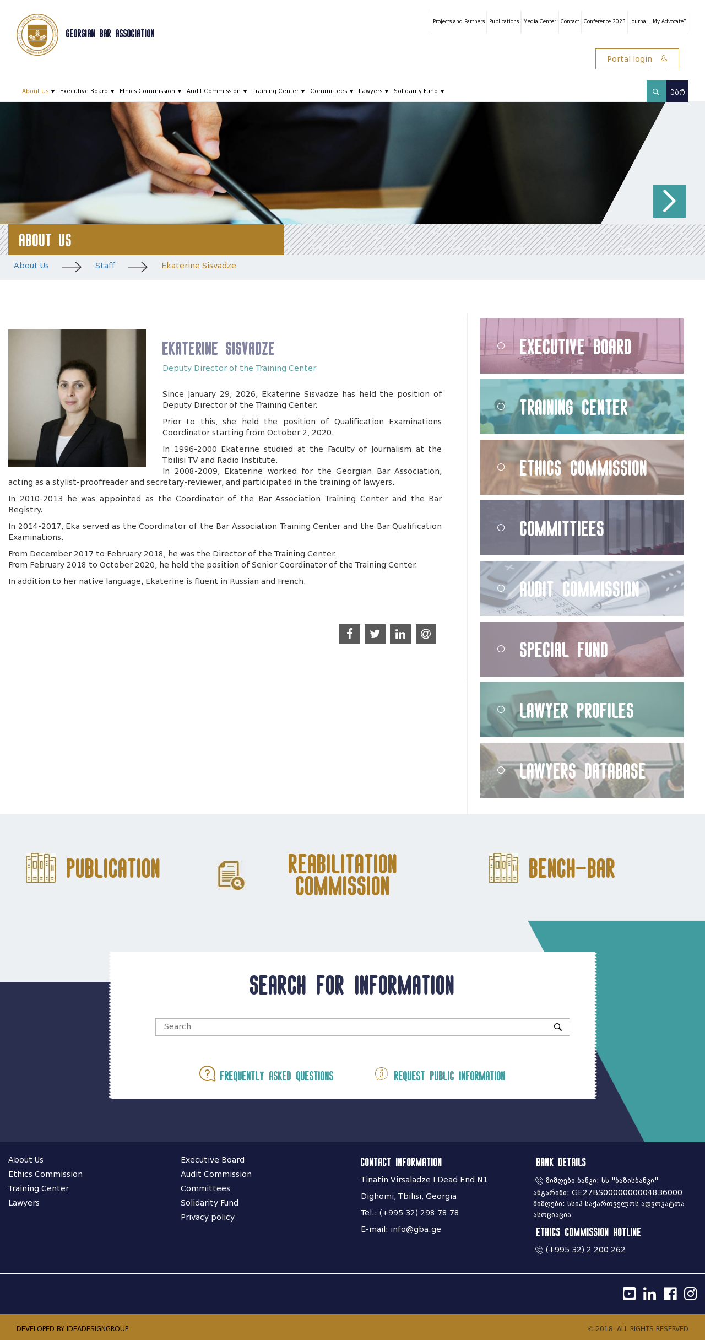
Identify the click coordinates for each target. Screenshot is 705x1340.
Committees (328, 91)
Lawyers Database (583, 770)
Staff (105, 266)
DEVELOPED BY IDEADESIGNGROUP (72, 1328)
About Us (35, 91)
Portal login (637, 59)
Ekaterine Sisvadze (198, 266)
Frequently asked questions (266, 1074)
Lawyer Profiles (577, 709)
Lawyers (370, 91)
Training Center (275, 91)
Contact (570, 21)
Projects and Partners (459, 21)
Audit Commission (214, 91)
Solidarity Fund (416, 91)
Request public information (439, 1074)
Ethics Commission (147, 91)
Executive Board (84, 91)
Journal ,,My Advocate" (658, 21)
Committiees (562, 528)
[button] (669, 201)
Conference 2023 (605, 21)
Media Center (539, 21)
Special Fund (564, 649)
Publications (504, 21)
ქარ (677, 92)
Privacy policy (208, 1217)
